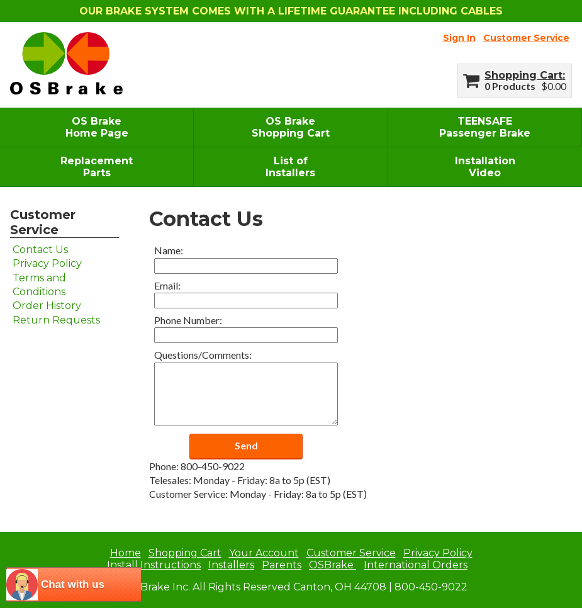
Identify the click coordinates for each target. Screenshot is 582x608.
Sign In (459, 37)
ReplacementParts (96, 167)
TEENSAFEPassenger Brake (484, 127)
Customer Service (526, 37)
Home (125, 553)
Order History (47, 306)
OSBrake (332, 565)
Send (246, 445)
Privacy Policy (47, 263)
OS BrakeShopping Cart (291, 127)
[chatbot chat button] (73, 584)
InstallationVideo (485, 167)
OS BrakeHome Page (96, 127)
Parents (281, 565)
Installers (231, 565)
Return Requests (56, 320)
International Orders (415, 565)
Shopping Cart (523, 75)
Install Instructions (154, 565)
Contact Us (40, 250)
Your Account (264, 553)
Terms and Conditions (39, 285)
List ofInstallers (290, 167)
